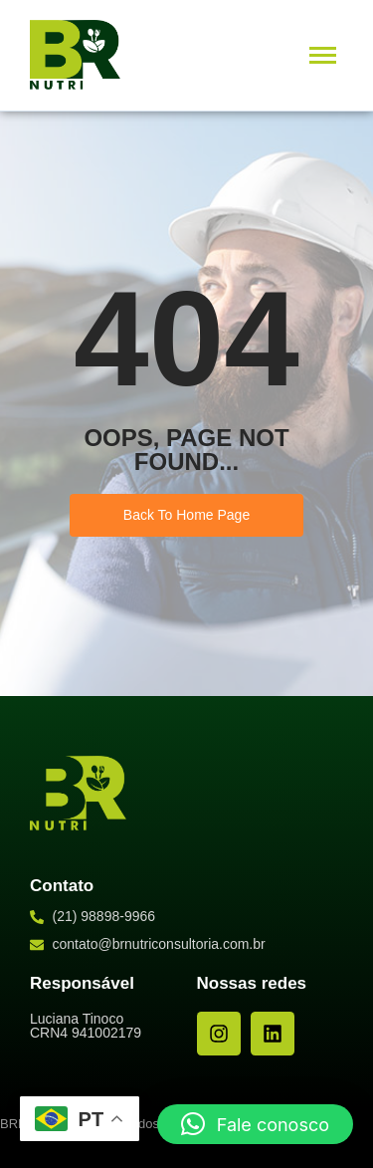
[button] (255, 1124)
